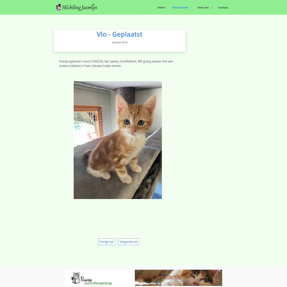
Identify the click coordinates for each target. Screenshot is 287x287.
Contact (223, 7)
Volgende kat (129, 242)
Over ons (203, 7)
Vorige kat (107, 242)
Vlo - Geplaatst (119, 34)
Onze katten (180, 7)
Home (161, 7)
